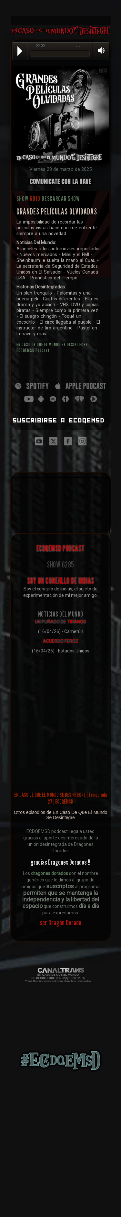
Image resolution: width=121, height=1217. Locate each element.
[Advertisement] (60, 8)
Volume (99, 50)
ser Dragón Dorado (60, 922)
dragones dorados (49, 873)
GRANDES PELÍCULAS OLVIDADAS (56, 211)
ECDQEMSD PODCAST (60, 548)
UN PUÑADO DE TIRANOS (60, 621)
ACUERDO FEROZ (60, 641)
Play (19, 51)
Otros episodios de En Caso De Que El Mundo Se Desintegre (60, 815)
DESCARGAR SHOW (61, 199)
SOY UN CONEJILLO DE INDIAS (60, 581)
